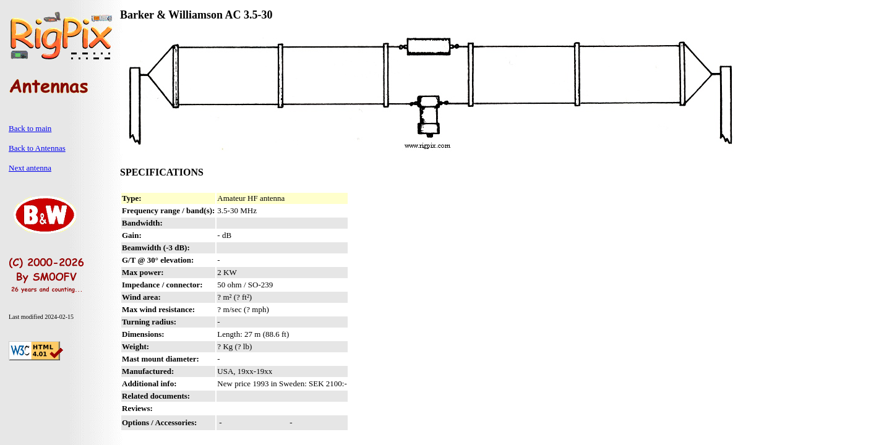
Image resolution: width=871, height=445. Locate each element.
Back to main (30, 128)
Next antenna (30, 167)
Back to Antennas (37, 148)
